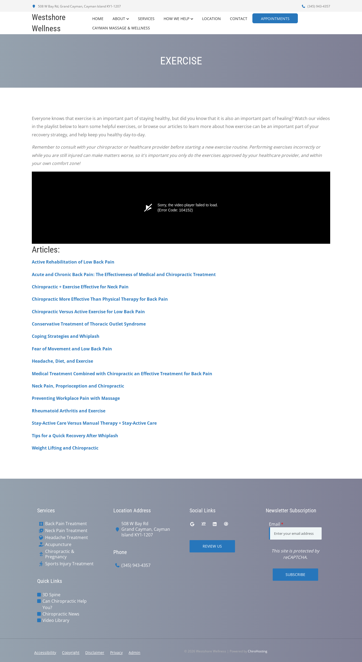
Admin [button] (134, 652)
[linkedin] (214, 524)
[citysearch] (226, 524)
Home (97, 18)
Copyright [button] (70, 652)
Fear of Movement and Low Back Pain (72, 349)
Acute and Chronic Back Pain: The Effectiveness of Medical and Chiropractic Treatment (124, 274)
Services (145, 18)
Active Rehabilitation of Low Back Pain (73, 262)
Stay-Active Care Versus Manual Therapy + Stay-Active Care (94, 423)
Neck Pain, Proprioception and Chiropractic (78, 386)
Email (276, 524)
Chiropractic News (61, 614)
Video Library (56, 620)
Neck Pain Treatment (66, 530)
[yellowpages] (203, 524)
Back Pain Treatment (66, 523)
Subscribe (295, 574)
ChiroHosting (257, 651)
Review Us (212, 546)
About (118, 18)
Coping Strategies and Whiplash (65, 336)
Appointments (277, 18)
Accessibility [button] (45, 652)
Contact (238, 18)
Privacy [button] (116, 652)
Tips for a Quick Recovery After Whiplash (75, 436)
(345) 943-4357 (315, 6)
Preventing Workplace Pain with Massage (76, 398)
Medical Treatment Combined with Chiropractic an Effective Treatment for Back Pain (122, 374)
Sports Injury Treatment (69, 564)
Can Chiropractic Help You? (65, 604)
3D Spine (51, 595)
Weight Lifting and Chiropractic (65, 448)
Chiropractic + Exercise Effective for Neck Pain (80, 287)
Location (211, 18)
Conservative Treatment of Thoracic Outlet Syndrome (89, 324)
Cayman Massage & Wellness (120, 27)
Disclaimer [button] (94, 652)
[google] (192, 524)
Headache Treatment (66, 537)
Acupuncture (58, 544)
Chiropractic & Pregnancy (59, 554)
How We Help (176, 18)
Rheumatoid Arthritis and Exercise (68, 411)
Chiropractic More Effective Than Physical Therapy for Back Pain (100, 299)
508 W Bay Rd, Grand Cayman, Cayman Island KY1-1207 (76, 6)
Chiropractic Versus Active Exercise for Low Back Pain (88, 312)
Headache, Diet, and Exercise (62, 361)
